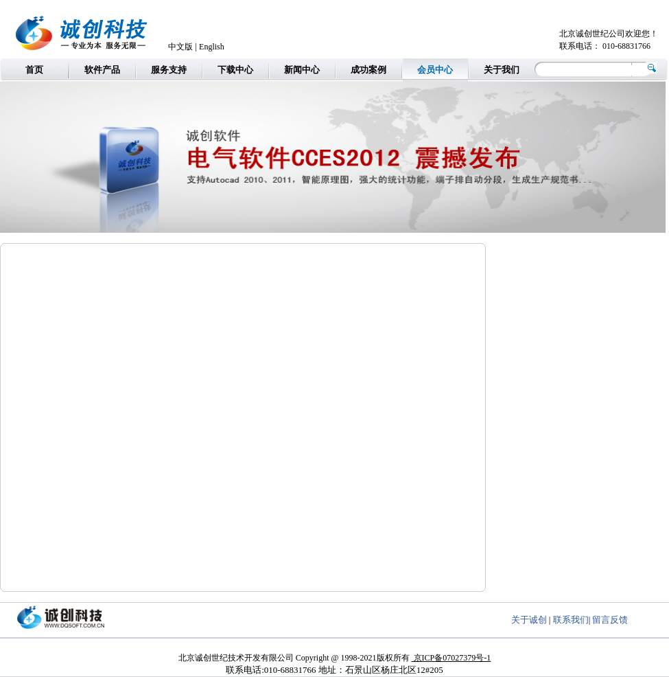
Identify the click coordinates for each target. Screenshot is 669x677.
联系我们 (571, 620)
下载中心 (235, 70)
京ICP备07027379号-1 (451, 658)
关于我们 (501, 70)
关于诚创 (529, 620)
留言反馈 (610, 620)
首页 (34, 70)
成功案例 (368, 70)
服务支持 (169, 70)
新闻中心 (302, 70)
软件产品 (102, 70)
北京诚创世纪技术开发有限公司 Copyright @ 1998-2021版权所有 (295, 658)
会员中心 (435, 70)
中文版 (180, 46)
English (211, 46)
